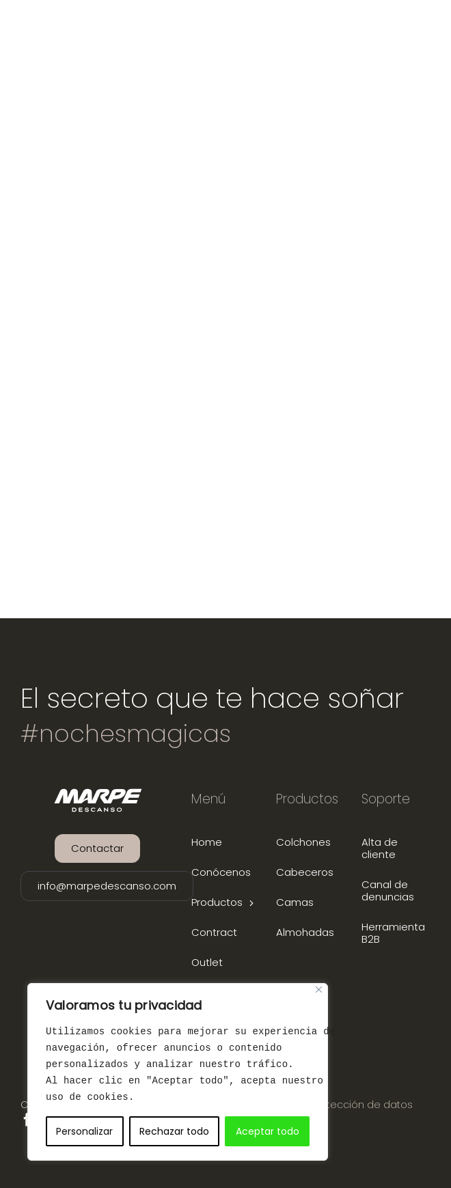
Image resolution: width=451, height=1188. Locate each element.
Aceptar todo (267, 1131)
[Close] (319, 989)
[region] (177, 1072)
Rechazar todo (174, 1131)
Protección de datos (362, 1104)
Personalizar (84, 1131)
